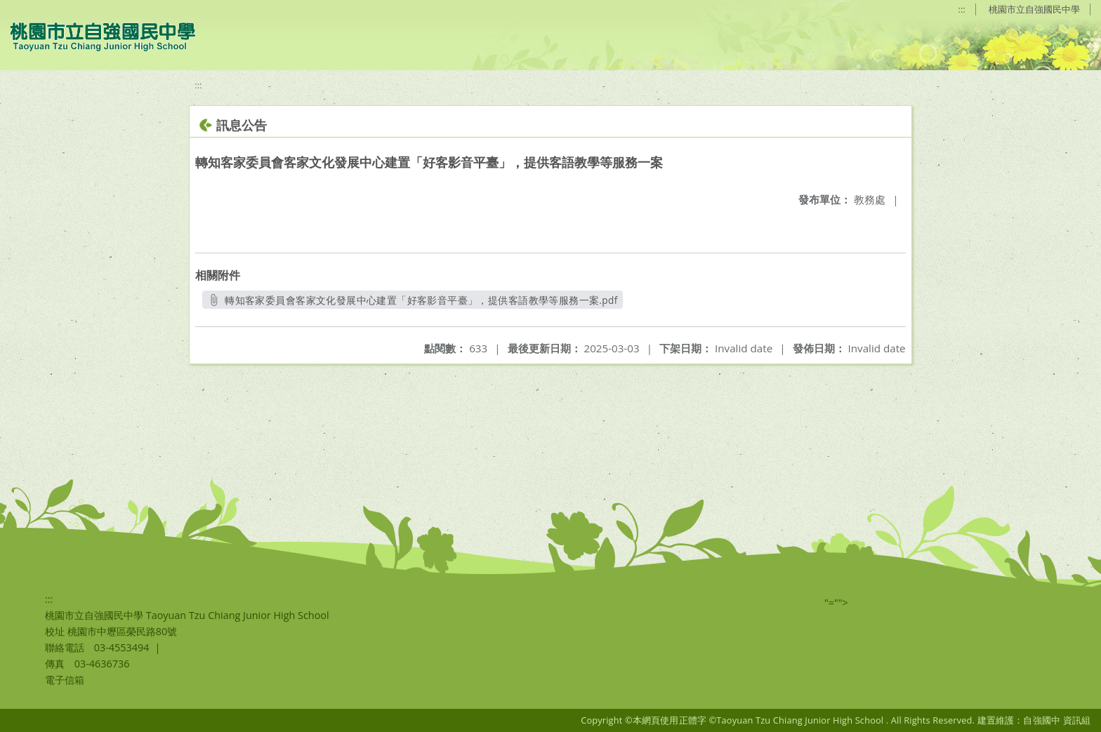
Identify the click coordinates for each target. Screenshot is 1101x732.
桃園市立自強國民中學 (1034, 9)
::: (961, 9)
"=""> (836, 602)
